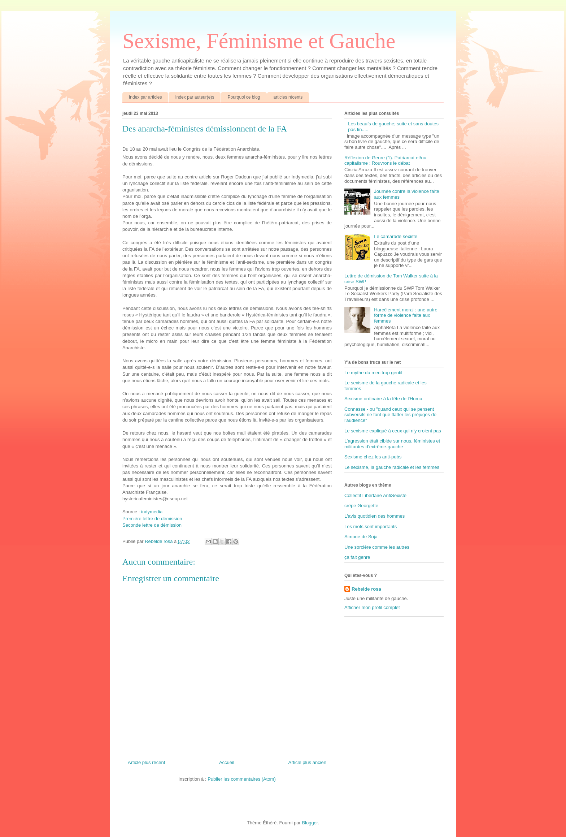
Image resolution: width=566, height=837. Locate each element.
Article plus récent (146, 762)
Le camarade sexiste (395, 236)
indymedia (151, 511)
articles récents (288, 97)
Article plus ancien (307, 762)
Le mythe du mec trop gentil (373, 372)
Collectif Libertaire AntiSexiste (375, 495)
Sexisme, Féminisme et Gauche (259, 41)
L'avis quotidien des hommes (374, 516)
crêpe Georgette (361, 505)
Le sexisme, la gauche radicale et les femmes (391, 467)
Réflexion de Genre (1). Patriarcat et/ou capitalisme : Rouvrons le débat (385, 160)
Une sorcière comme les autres (376, 547)
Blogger (310, 822)
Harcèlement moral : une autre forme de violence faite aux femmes (405, 315)
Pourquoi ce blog (243, 97)
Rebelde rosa (366, 589)
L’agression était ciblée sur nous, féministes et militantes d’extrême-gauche (392, 443)
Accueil (226, 762)
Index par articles (145, 97)
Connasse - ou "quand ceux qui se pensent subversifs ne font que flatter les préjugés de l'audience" (390, 414)
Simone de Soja (361, 536)
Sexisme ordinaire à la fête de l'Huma (383, 398)
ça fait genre (357, 557)
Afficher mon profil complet (372, 607)
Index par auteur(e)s (194, 97)
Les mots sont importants (370, 526)
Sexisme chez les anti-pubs (372, 457)
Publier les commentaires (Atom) (242, 779)
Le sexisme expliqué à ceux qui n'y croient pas (392, 430)
